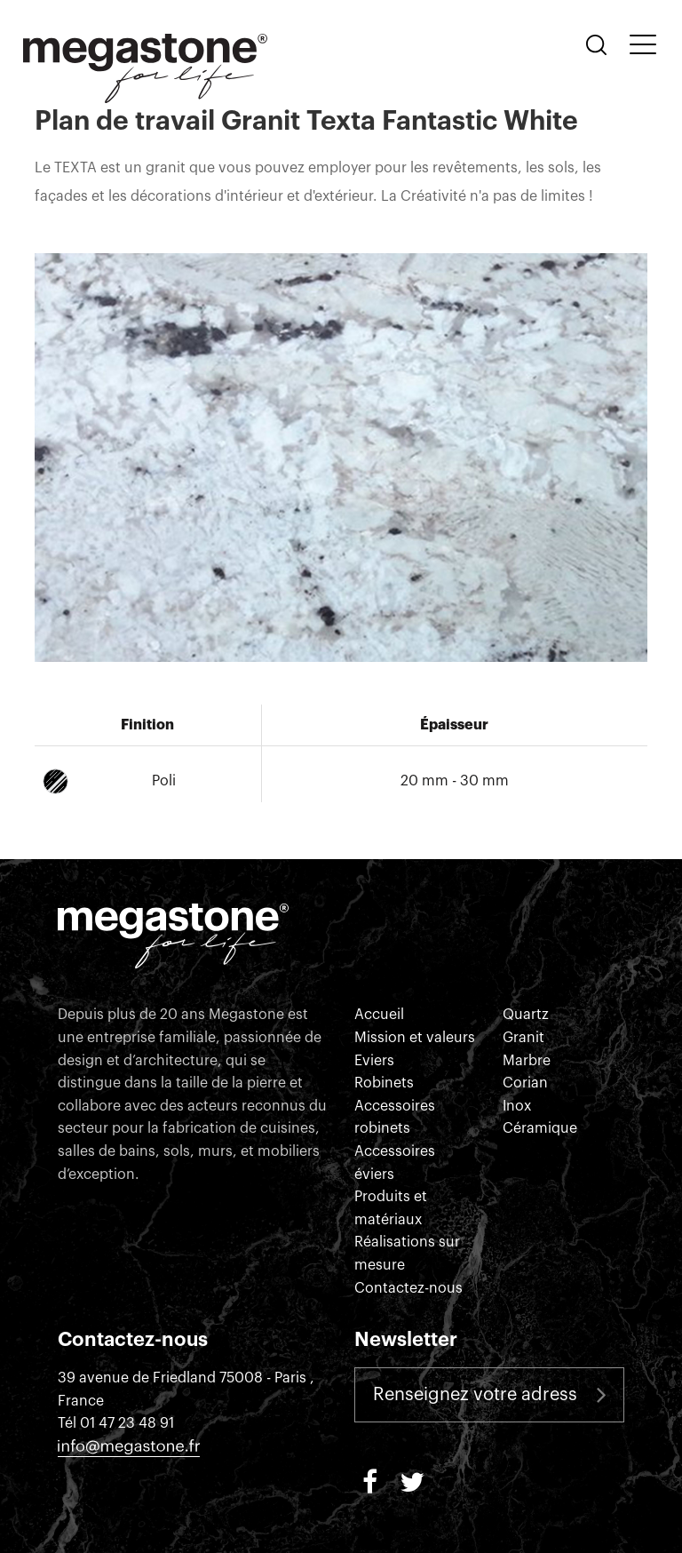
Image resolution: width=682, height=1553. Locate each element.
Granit (523, 1038)
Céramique (540, 1128)
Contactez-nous (408, 1288)
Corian (525, 1083)
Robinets (384, 1083)
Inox (517, 1106)
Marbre (527, 1061)
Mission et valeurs (414, 1038)
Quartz (526, 1014)
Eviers (374, 1061)
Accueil (379, 1014)
